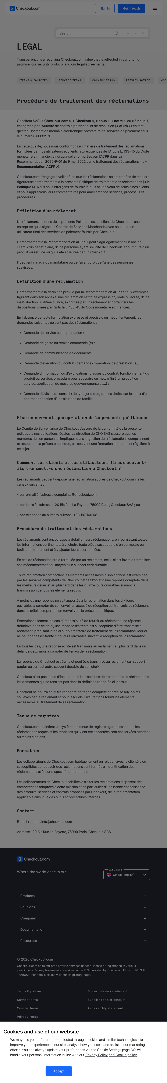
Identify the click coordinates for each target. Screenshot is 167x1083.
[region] (83, 1052)
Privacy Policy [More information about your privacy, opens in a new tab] (96, 1055)
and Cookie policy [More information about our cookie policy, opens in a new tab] (123, 1055)
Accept (58, 1071)
